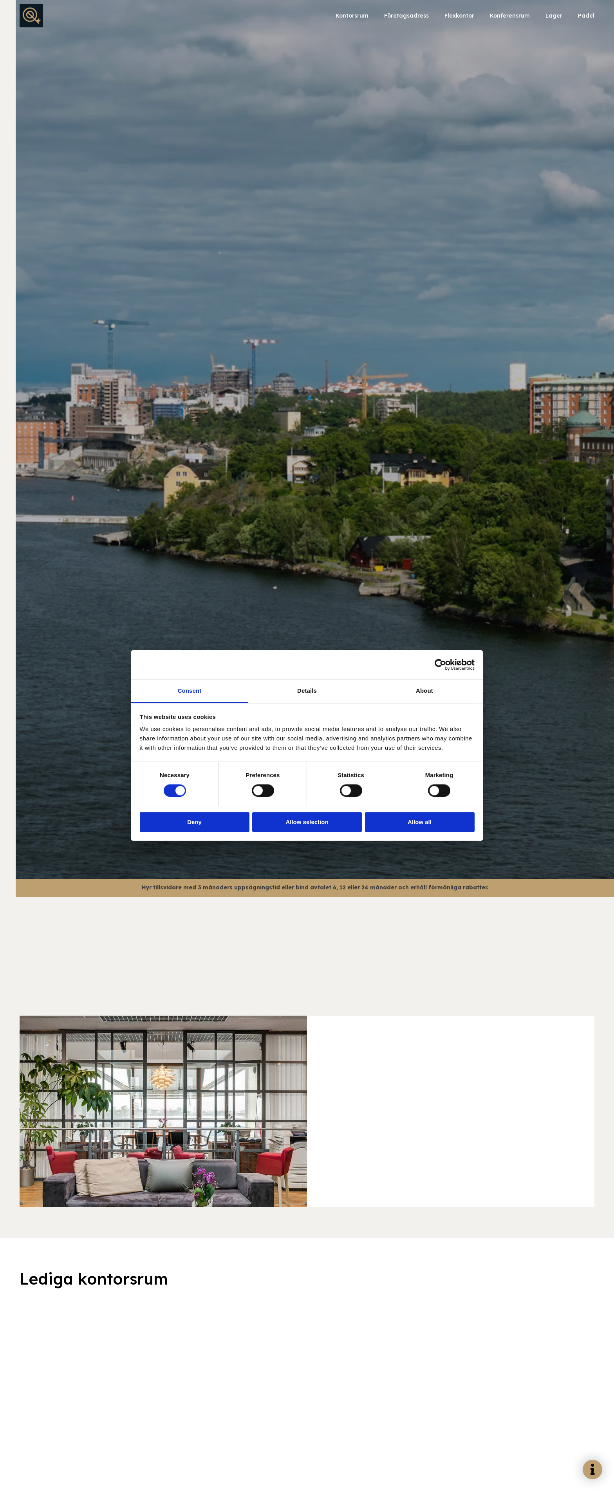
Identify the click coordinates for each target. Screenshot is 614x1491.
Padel (586, 15)
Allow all (420, 822)
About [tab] (424, 690)
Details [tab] (307, 690)
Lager (553, 15)
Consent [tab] (190, 690)
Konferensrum (510, 15)
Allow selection (306, 822)
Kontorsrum (352, 15)
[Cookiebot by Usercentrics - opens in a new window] (440, 664)
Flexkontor (459, 15)
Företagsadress (406, 15)
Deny (194, 822)
